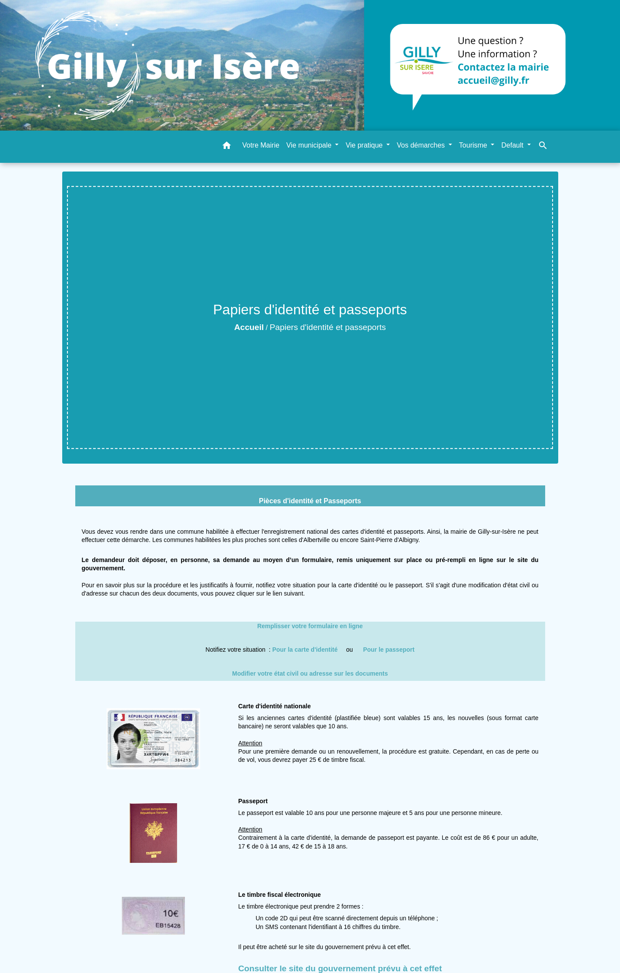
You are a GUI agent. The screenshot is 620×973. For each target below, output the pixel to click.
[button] (226, 147)
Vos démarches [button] (422, 145)
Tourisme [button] (474, 145)
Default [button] (513, 145)
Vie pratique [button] (365, 145)
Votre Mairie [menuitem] (260, 145)
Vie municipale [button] (309, 145)
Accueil (249, 327)
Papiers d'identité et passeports (328, 327)
